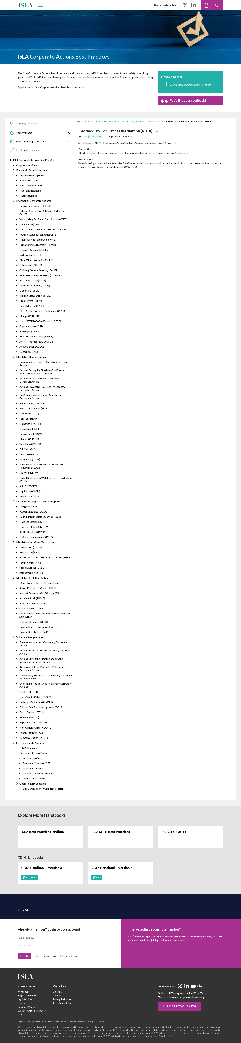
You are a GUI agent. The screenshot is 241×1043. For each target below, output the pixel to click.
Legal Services (25, 1014)
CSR (20, 1029)
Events (21, 1017)
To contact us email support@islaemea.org (181, 1011)
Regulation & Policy (27, 1010)
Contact (57, 1010)
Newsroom (23, 1006)
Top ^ (155, 131)
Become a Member (165, 5)
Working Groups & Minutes (32, 1025)
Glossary (57, 1006)
